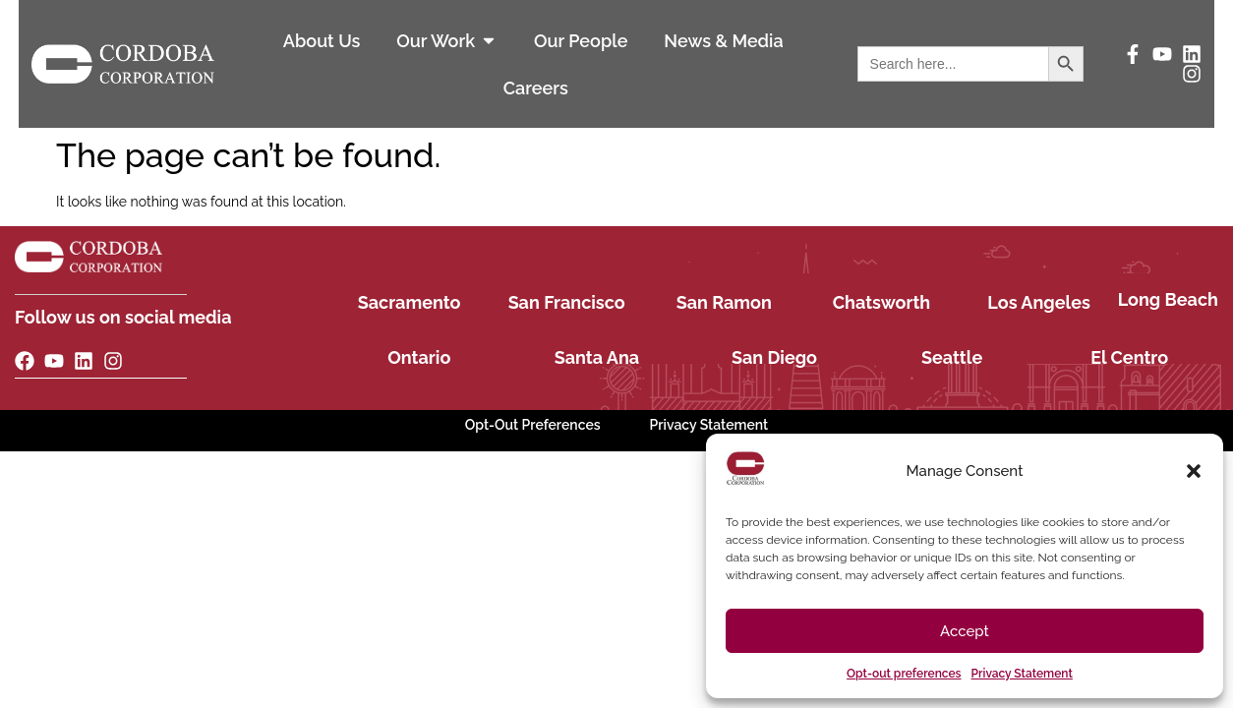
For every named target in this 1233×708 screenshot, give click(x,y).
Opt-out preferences (904, 673)
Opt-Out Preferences (533, 425)
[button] (1194, 471)
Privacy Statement (1022, 673)
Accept (964, 631)
